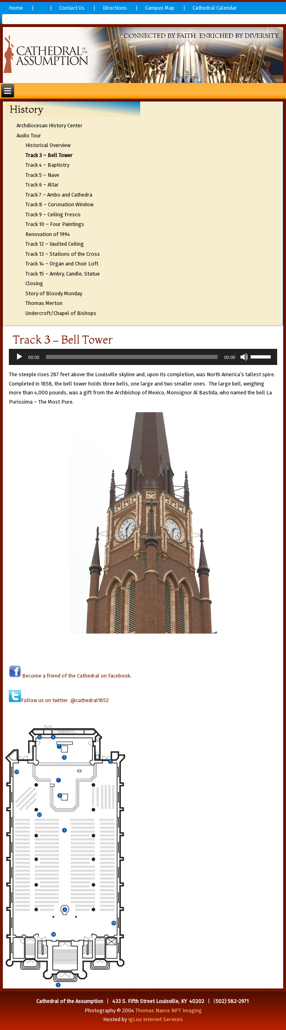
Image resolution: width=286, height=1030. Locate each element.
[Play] (19, 357)
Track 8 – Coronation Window (59, 204)
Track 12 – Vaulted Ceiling (54, 244)
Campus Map (159, 8)
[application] (143, 357)
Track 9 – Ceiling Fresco (53, 214)
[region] (143, 55)
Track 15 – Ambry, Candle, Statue (62, 274)
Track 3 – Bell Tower (49, 155)
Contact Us (72, 8)
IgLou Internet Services (155, 1019)
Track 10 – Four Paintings (54, 224)
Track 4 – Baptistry (47, 165)
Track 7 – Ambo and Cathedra (58, 195)
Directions (115, 8)
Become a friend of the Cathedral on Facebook (75, 676)
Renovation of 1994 (47, 234)
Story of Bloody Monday (53, 293)
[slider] (132, 357)
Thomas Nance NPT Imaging (168, 1010)
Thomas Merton (43, 303)
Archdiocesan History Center (50, 125)
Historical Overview (47, 145)
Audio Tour (29, 136)
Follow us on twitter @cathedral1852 (65, 700)
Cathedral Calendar (215, 8)
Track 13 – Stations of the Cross (62, 254)
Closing (34, 283)
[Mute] (244, 357)
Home (16, 8)
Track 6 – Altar (42, 185)
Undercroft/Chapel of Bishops (60, 313)
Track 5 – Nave (42, 175)
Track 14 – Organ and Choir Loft (61, 264)
